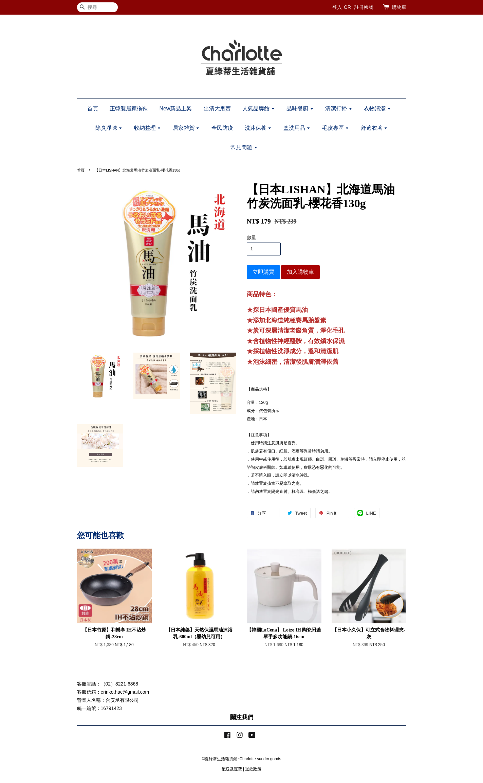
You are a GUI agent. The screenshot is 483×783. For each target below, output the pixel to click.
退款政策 (253, 769)
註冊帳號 (363, 7)
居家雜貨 (186, 128)
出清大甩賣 (217, 108)
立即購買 (263, 272)
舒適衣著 (374, 128)
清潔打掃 (338, 108)
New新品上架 (175, 108)
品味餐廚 (299, 108)
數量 (251, 237)
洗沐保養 (258, 128)
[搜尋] (97, 7)
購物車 (399, 7)
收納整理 (147, 128)
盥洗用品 (296, 128)
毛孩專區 (335, 128)
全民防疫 (222, 128)
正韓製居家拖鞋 (129, 108)
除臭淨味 (108, 128)
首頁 (92, 108)
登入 (337, 7)
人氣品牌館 (258, 108)
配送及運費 (232, 769)
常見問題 (243, 147)
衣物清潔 (377, 108)
